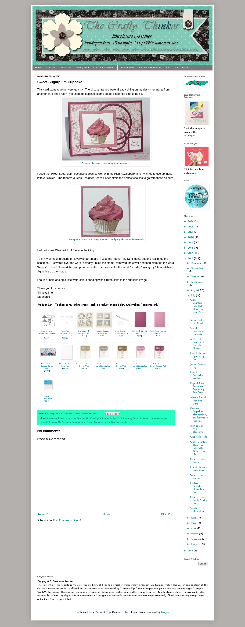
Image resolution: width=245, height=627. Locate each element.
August (195, 290)
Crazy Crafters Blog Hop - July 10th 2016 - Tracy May (198, 448)
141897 (121, 336)
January (196, 544)
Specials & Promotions (150, 67)
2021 (191, 232)
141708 (102, 336)
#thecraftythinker (55, 418)
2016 (191, 258)
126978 (121, 368)
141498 (47, 338)
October (196, 276)
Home (38, 67)
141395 (139, 368)
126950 (157, 368)
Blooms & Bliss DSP (112, 418)
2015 (191, 551)
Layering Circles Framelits (136, 418)
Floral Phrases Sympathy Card (198, 356)
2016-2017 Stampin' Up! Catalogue (83, 418)
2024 (191, 221)
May (194, 523)
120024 (65, 338)
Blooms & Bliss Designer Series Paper (47, 366)
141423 (157, 336)
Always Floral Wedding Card (198, 400)
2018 (191, 248)
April (194, 528)
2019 (191, 242)
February (196, 539)
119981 (139, 336)
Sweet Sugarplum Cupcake (197, 331)
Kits (168, 67)
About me (50, 67)
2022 (191, 227)
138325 (102, 368)
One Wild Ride (198, 437)
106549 (65, 368)
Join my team (82, 67)
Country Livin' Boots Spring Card (199, 500)
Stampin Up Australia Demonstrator (67, 422)
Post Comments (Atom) (67, 520)
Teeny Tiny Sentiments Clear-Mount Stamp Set (65, 334)
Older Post (167, 514)
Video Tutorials (127, 67)
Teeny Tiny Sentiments (115, 422)
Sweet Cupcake (95, 422)
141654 (47, 371)
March (195, 534)
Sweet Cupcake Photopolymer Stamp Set (47, 334)
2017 (191, 253)
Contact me (65, 67)
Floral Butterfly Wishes (196, 375)
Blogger (165, 612)
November (197, 268)
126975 (83, 368)
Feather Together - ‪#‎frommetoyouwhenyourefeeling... (199, 415)
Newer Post (45, 514)
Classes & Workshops (104, 67)
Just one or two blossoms (196, 429)
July (193, 295)
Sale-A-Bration (181, 67)
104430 (46, 401)
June (194, 518)
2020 (191, 237)
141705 (84, 336)
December (197, 263)
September (197, 282)
